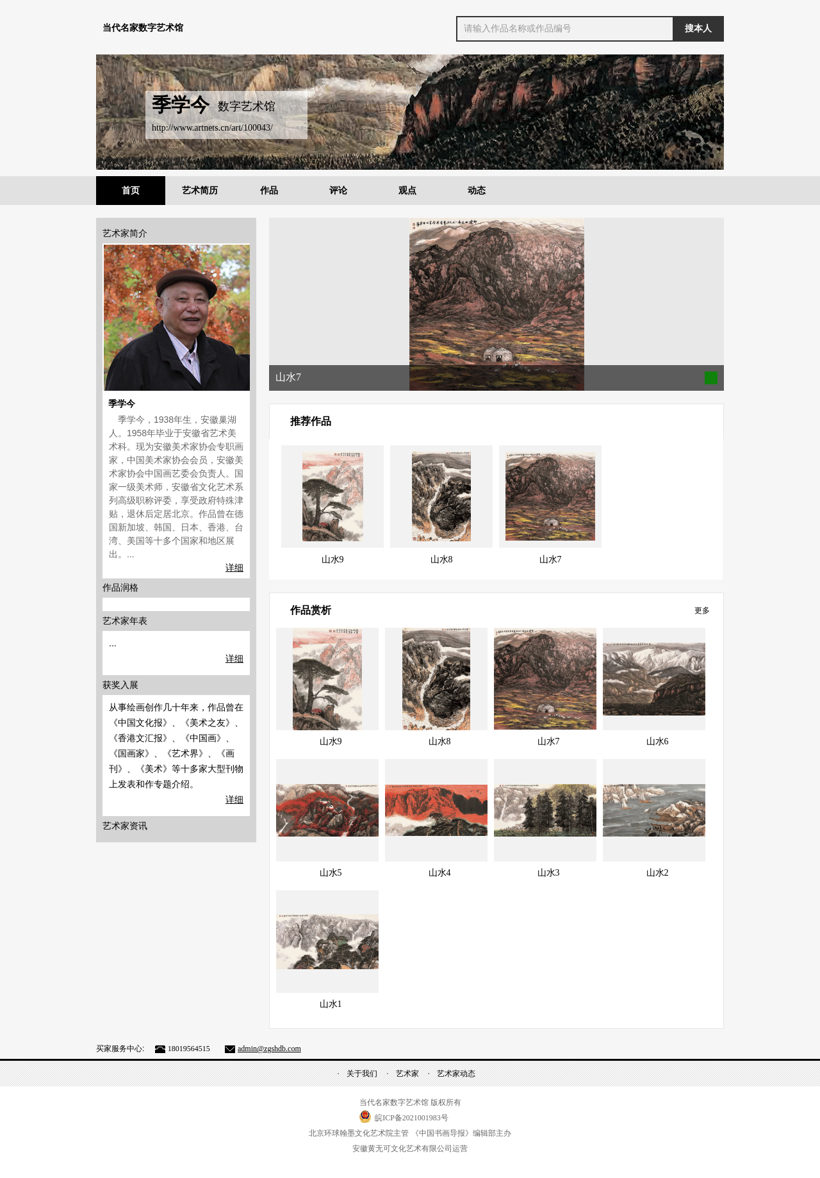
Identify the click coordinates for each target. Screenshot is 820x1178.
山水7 (550, 559)
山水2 (657, 873)
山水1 (331, 1004)
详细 (234, 567)
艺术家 (407, 1073)
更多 (702, 610)
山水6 (657, 741)
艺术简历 (200, 190)
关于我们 (362, 1073)
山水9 (333, 559)
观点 (407, 190)
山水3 (548, 873)
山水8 (441, 559)
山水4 (440, 873)
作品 (269, 190)
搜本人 (698, 28)
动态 (477, 190)
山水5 (331, 873)
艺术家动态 (456, 1073)
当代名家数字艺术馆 (142, 28)
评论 (338, 190)
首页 (131, 190)
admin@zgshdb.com (269, 1048)
